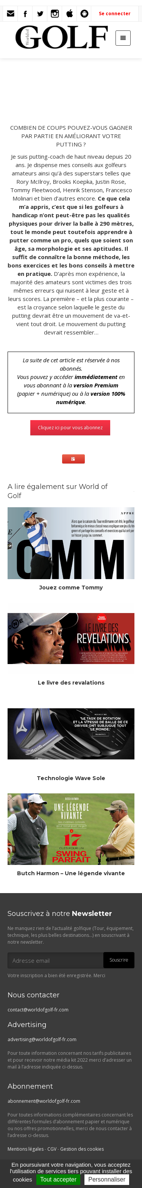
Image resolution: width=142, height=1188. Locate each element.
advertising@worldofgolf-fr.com (42, 1039)
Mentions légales (26, 1149)
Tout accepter (58, 1179)
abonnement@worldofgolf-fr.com (44, 1101)
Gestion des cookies (82, 1149)
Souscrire (118, 960)
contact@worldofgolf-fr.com (38, 1009)
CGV (51, 1149)
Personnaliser (106, 1179)
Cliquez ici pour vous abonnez (70, 427)
